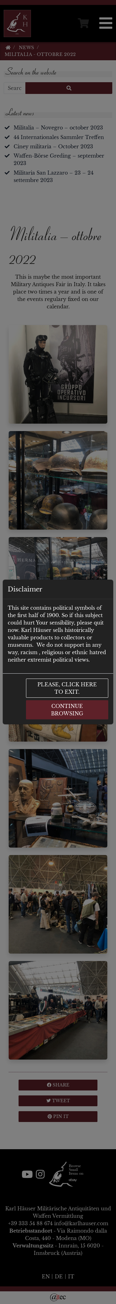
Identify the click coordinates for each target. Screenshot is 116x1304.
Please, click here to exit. (67, 688)
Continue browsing (67, 710)
